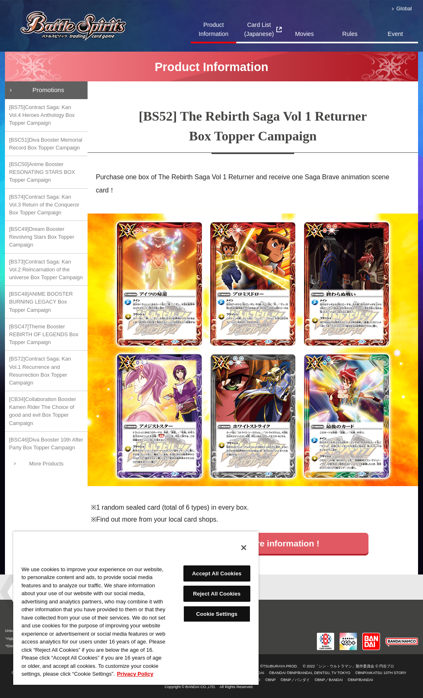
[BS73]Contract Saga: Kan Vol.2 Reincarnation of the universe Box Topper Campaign (46, 269)
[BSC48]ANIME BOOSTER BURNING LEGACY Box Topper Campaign (41, 302)
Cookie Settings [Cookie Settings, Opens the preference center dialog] (217, 614)
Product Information (213, 29)
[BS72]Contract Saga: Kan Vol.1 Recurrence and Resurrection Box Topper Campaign (40, 371)
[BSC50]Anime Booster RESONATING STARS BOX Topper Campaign (42, 172)
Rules (350, 34)
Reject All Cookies (216, 594)
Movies (304, 34)
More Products (46, 464)
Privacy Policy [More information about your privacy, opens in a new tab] (135, 674)
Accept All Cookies (217, 573)
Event (395, 34)
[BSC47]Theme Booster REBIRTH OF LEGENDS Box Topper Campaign (43, 334)
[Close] (244, 548)
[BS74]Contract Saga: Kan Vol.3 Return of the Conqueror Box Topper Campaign (44, 205)
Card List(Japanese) (259, 29)
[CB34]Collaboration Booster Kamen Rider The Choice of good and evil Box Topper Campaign (42, 411)
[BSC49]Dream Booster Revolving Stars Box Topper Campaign (41, 237)
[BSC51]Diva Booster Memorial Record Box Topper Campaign (45, 144)
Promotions (48, 89)
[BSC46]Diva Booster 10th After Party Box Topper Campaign (46, 444)
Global (404, 8)
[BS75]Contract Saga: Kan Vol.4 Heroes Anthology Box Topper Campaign (42, 115)
